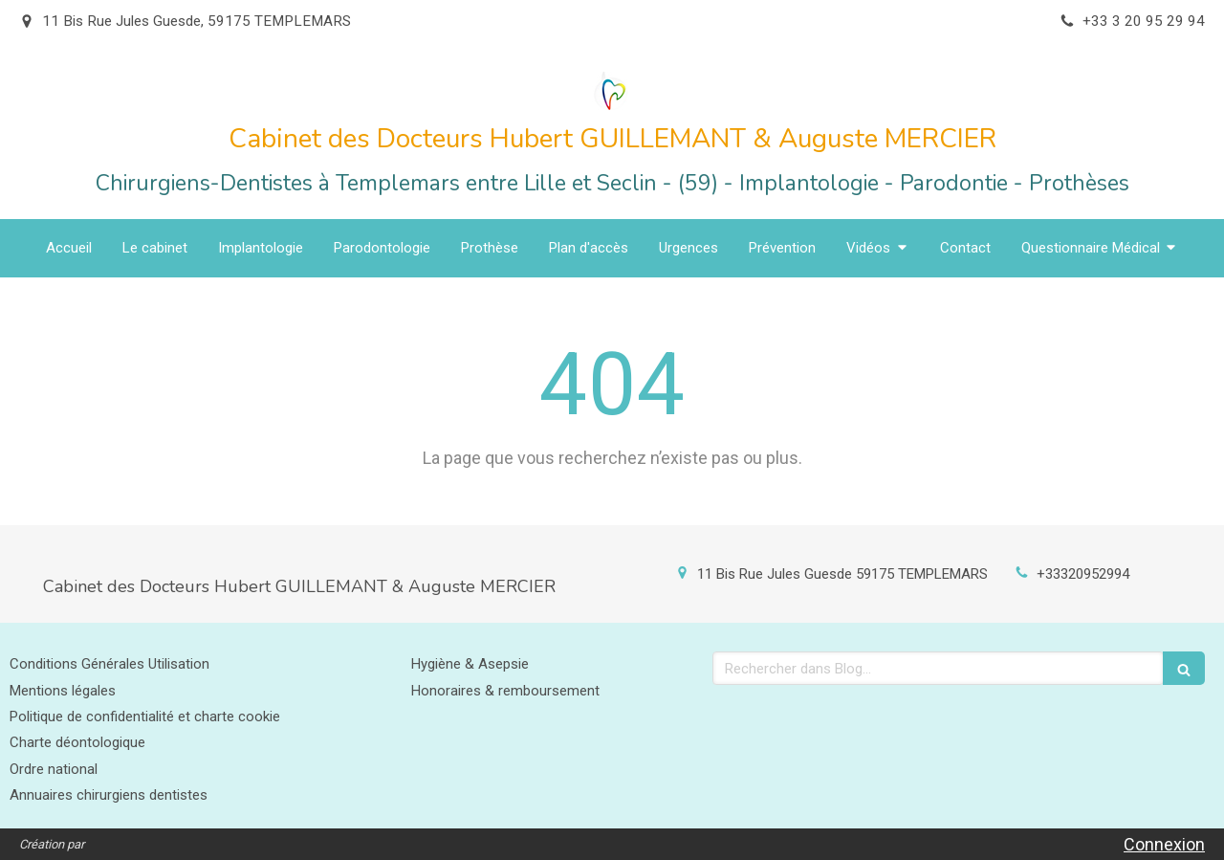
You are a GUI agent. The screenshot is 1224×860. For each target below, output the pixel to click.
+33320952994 (1083, 574)
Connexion (1164, 844)
